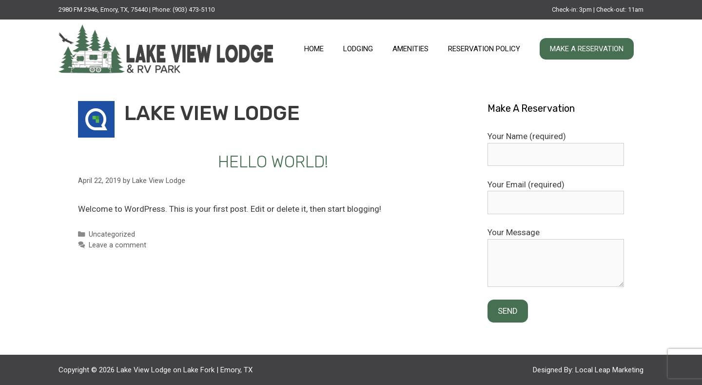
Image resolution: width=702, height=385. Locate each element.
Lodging (358, 48)
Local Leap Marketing (609, 369)
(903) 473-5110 (193, 9)
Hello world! (273, 162)
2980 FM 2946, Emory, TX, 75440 (103, 9)
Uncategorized (112, 234)
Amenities (410, 48)
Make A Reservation (587, 48)
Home (314, 48)
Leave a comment (117, 245)
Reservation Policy (484, 48)
